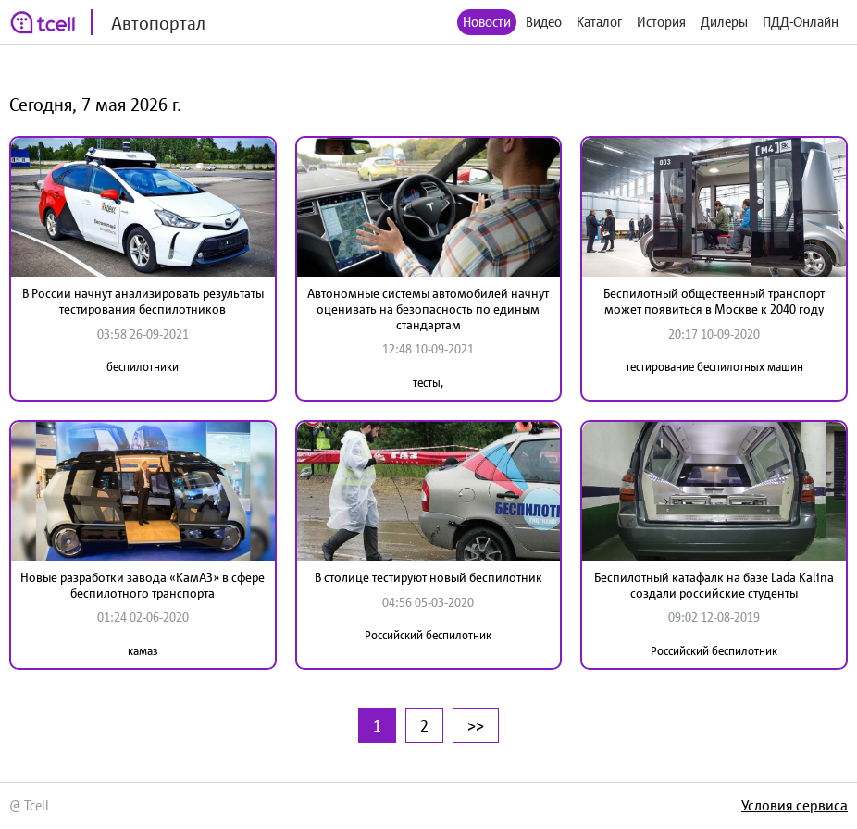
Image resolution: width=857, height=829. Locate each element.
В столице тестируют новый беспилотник (428, 577)
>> (475, 725)
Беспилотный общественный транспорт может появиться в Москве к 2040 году (714, 301)
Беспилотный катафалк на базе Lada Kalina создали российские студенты (714, 585)
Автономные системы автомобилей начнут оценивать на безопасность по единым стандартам (428, 309)
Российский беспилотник (428, 635)
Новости (487, 22)
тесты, (428, 383)
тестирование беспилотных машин (714, 367)
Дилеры (724, 22)
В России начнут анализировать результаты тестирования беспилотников (143, 301)
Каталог (599, 22)
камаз (143, 651)
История (661, 22)
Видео (544, 22)
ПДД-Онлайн (800, 22)
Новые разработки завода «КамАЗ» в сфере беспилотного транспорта (142, 585)
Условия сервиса (794, 805)
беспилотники (142, 367)
